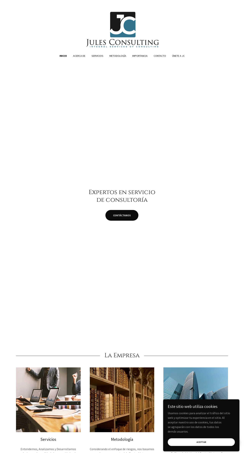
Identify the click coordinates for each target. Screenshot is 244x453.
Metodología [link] (117, 56)
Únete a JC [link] (178, 56)
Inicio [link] (63, 56)
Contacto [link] (160, 56)
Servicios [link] (97, 56)
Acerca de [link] (79, 56)
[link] (122, 29)
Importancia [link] (140, 56)
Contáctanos (122, 215)
